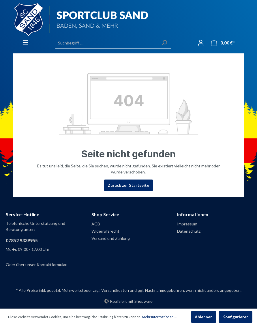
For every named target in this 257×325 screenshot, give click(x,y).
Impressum (187, 223)
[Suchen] (164, 43)
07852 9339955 (22, 240)
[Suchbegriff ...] (106, 43)
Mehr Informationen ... (159, 317)
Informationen (192, 214)
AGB (95, 223)
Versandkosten (115, 290)
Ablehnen (204, 316)
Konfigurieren (235, 316)
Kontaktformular (51, 264)
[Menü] (25, 42)
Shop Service (105, 214)
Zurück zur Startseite (128, 185)
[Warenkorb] (222, 42)
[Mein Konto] (200, 42)
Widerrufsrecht (105, 231)
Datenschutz (188, 231)
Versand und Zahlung (110, 238)
